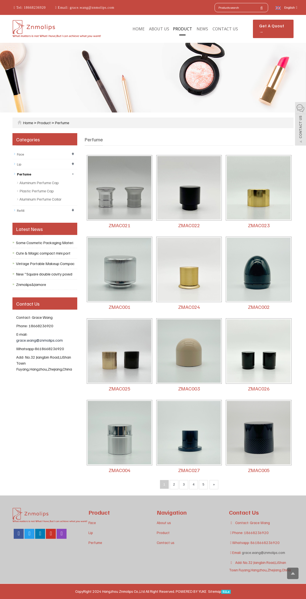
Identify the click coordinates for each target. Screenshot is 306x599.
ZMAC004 (119, 470)
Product (182, 29)
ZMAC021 (119, 225)
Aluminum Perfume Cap (39, 182)
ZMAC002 (259, 307)
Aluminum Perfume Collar (40, 199)
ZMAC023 (259, 225)
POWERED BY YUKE (191, 591)
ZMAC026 (259, 388)
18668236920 (34, 7)
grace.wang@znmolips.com (91, 7)
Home (139, 29)
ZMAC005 (259, 470)
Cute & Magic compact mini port (43, 253)
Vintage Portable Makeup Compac (45, 263)
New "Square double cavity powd (44, 274)
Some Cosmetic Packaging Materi (44, 242)
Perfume (61, 122)
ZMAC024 (189, 307)
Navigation (172, 512)
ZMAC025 (119, 388)
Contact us (225, 29)
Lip (19, 164)
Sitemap (214, 591)
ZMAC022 (189, 225)
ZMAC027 (189, 470)
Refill (20, 210)
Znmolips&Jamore (31, 284)
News (202, 29)
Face (20, 154)
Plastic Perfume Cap (36, 190)
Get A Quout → (271, 28)
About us (159, 29)
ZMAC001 (119, 307)
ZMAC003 (189, 388)
